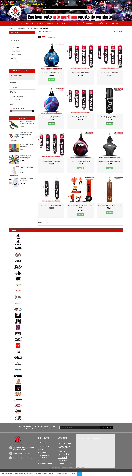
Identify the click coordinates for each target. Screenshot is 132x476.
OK (79, 474)
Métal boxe (62, 443)
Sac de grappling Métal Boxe (109, 117)
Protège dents (63, 451)
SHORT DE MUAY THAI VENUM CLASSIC (65, 447)
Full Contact (62, 457)
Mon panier (97, 2)
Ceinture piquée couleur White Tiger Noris (27, 145)
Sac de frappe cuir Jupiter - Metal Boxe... (110, 205)
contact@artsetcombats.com (24, 458)
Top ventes (22, 118)
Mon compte (71, 2)
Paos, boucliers (16, 37)
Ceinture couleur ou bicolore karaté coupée (27, 122)
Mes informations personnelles (44, 456)
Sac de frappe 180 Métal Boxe (51, 161)
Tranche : (12, 108)
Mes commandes (44, 446)
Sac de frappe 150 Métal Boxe (80, 117)
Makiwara (13, 58)
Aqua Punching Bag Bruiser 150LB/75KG (109, 161)
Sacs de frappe (15, 47)
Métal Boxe (16, 100)
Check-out (107, 2)
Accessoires (15, 61)
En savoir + (73, 474)
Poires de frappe (16, 54)
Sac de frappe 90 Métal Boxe (80, 72)
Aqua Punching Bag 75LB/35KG (51, 117)
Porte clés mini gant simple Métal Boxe (26, 134)
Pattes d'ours (15, 40)
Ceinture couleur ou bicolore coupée (26, 157)
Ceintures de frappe (17, 44)
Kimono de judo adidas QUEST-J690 (26, 180)
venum (69, 443)
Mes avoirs (43, 449)
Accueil (11, 28)
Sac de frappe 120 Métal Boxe (110, 72)
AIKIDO (70, 463)
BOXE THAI (62, 454)
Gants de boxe (63, 460)
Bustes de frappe (16, 51)
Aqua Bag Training (18, 97)
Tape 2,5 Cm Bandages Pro (27, 168)
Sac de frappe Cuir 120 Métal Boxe (51, 205)
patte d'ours (62, 463)
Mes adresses (43, 452)
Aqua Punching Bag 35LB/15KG (51, 72)
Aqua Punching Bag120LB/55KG (80, 161)
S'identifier (117, 2)
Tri (80, 37)
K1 (68, 454)
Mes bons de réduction (46, 463)
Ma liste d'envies (84, 2)
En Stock (16, 88)
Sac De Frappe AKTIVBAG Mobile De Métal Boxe (80, 206)
